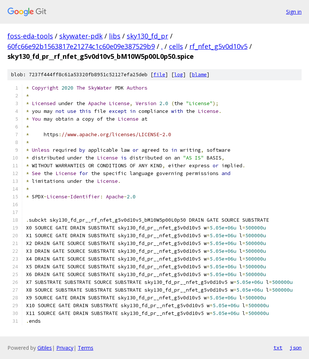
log (178, 74)
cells (176, 46)
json (296, 347)
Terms (85, 347)
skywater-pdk (81, 35)
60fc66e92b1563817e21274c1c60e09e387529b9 (81, 46)
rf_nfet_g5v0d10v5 (218, 46)
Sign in (294, 11)
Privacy (64, 347)
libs (114, 35)
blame (199, 74)
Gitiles (44, 347)
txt (277, 347)
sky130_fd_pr (147, 35)
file (159, 74)
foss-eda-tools (30, 35)
